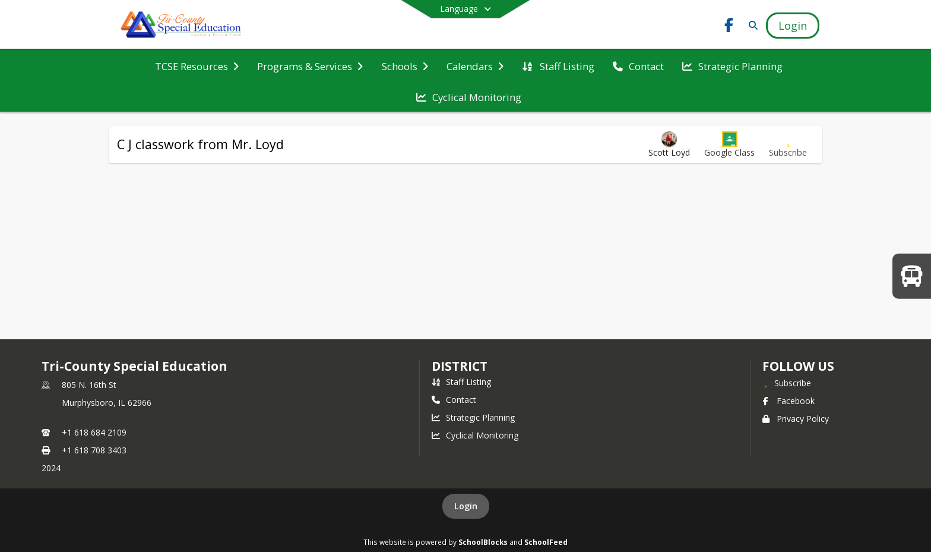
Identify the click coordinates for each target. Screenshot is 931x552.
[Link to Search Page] (751, 25)
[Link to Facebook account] (729, 27)
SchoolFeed (546, 542)
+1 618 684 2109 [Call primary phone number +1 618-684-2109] (94, 432)
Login (465, 506)
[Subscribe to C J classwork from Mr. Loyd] (788, 144)
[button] (729, 144)
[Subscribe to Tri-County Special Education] (786, 382)
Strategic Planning (473, 417)
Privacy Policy (795, 418)
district (459, 366)
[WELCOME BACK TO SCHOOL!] (911, 276)
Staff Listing (461, 381)
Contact (454, 399)
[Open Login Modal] (792, 25)
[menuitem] (197, 65)
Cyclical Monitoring (475, 435)
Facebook (788, 400)
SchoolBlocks (483, 542)
